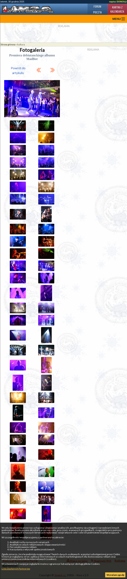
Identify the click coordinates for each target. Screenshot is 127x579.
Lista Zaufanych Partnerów (16, 568)
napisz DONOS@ (118, 1)
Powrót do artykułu (18, 70)
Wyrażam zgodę (115, 574)
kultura (21, 44)
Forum (97, 6)
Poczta (97, 12)
